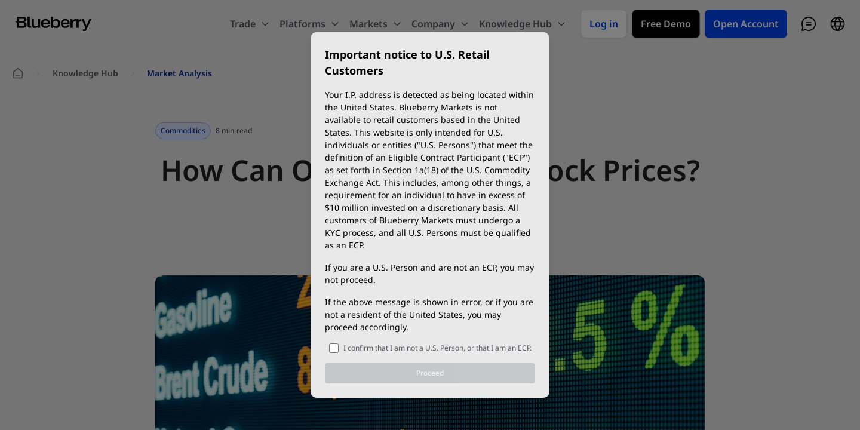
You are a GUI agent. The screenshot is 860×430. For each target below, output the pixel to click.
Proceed (430, 373)
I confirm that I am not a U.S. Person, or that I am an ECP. (437, 348)
